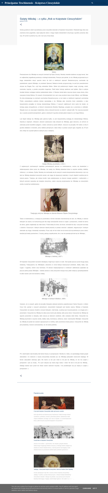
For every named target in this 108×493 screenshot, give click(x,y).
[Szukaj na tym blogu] (98, 3)
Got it (95, 488)
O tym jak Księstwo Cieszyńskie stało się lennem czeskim (49, 411)
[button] (21, 24)
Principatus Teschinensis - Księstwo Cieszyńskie (32, 2)
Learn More (87, 488)
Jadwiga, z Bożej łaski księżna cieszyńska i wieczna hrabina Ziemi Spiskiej (53, 469)
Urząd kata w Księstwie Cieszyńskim (43, 440)
